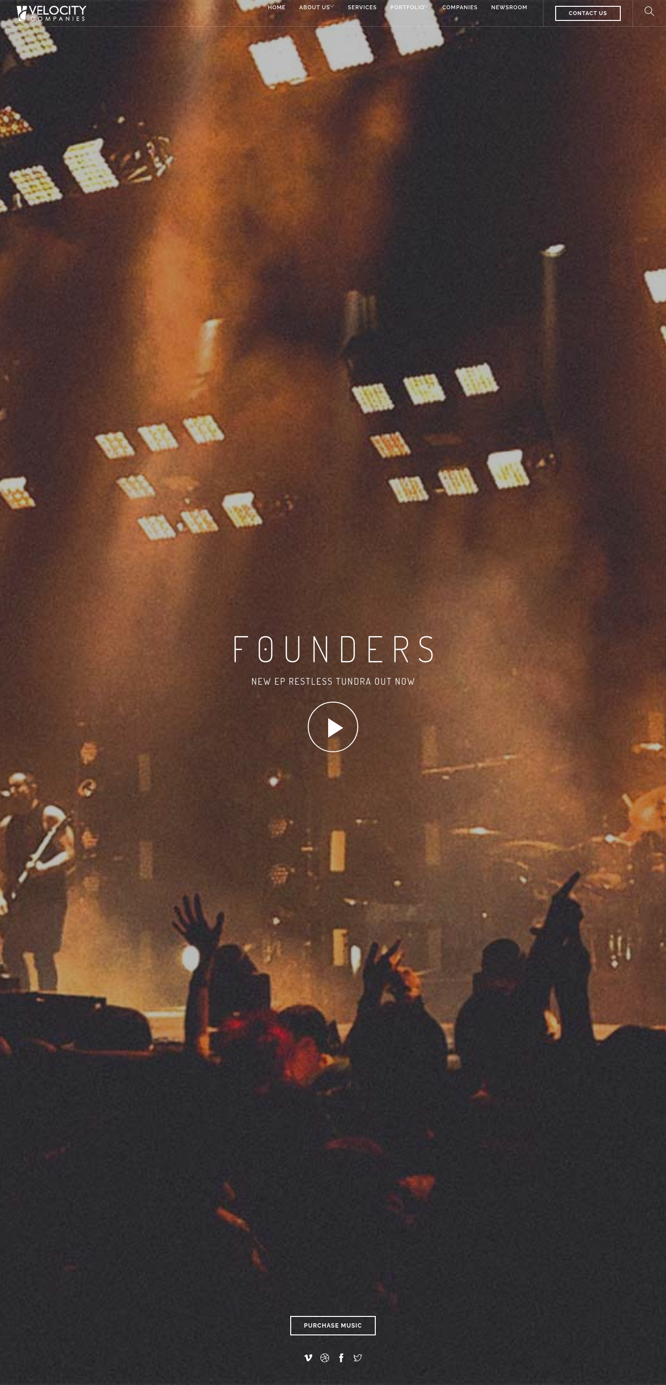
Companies (458, 8)
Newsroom (509, 8)
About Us (297, 8)
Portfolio (399, 8)
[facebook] (341, 1358)
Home (257, 8)
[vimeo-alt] (308, 1358)
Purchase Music (333, 1325)
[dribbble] (324, 1358)
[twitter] (357, 1358)
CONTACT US (588, 13)
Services (352, 8)
